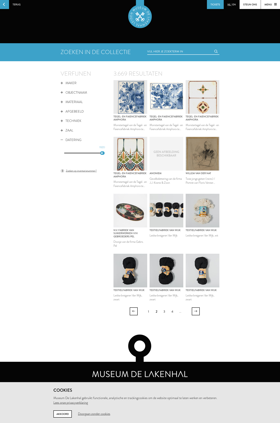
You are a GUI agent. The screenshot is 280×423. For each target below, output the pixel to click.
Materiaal (72, 102)
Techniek (71, 120)
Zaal (67, 130)
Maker (68, 83)
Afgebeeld (72, 111)
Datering (71, 140)
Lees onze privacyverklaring (70, 402)
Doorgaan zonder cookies (94, 413)
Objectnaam (74, 92)
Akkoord (62, 414)
